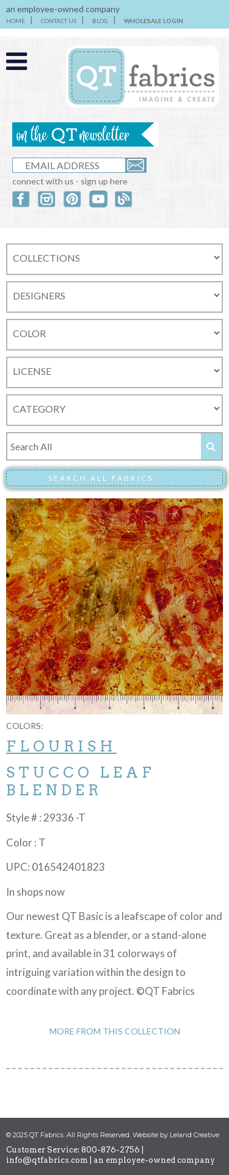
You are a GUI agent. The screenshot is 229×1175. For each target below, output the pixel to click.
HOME (15, 20)
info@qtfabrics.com (47, 1160)
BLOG (100, 20)
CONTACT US (58, 20)
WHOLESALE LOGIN (153, 20)
